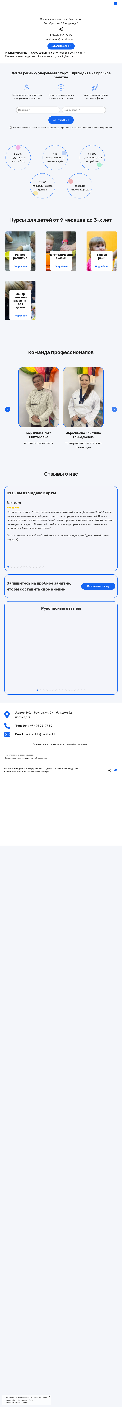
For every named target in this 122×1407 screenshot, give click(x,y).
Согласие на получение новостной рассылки (26, 758)
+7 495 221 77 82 (41, 725)
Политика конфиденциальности (19, 755)
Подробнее (20, 266)
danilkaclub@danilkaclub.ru (61, 39)
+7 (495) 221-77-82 (61, 35)
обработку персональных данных (65, 127)
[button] (114, 409)
